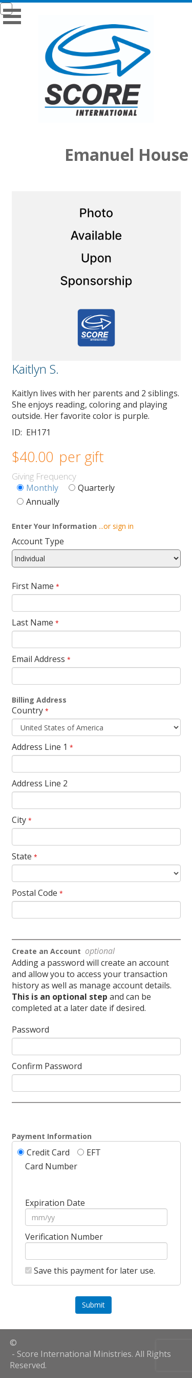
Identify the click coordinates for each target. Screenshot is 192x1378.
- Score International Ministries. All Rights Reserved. (90, 1359)
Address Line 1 (40, 746)
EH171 (38, 432)
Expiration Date (55, 1202)
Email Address (38, 659)
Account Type (38, 541)
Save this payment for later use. (94, 1270)
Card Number (51, 1166)
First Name (33, 586)
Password (30, 1029)
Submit (93, 1305)
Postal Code (34, 892)
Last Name (32, 622)
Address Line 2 (40, 783)
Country (27, 710)
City (19, 819)
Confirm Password (47, 1066)
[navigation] (96, 9)
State (22, 856)
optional (99, 951)
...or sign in (116, 526)
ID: (18, 432)
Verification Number (64, 1236)
